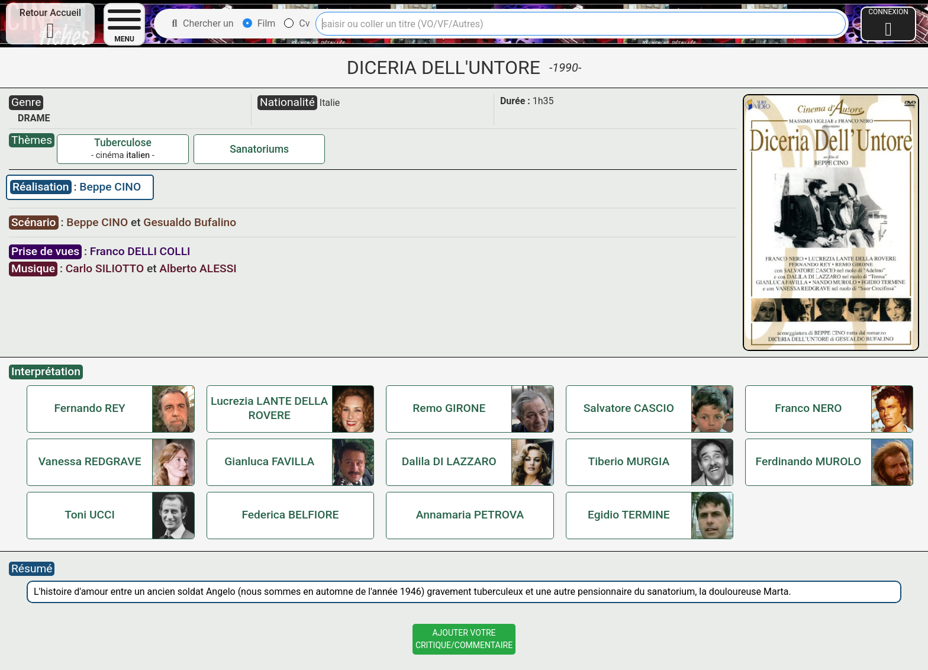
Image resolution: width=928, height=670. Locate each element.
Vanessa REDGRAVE (89, 461)
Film (259, 23)
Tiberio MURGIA (628, 461)
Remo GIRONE (449, 408)
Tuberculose (123, 143)
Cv (297, 23)
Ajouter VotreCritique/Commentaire (464, 639)
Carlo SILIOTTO (105, 268)
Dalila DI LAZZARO (449, 461)
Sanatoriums (259, 149)
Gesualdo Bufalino (189, 222)
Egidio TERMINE (629, 514)
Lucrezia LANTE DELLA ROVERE (269, 408)
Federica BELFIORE (290, 514)
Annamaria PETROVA (470, 514)
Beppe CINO (110, 187)
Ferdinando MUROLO (809, 461)
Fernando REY (89, 408)
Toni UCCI (90, 514)
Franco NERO (808, 408)
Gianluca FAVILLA (269, 461)
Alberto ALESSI (197, 268)
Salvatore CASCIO (629, 408)
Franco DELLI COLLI (140, 251)
